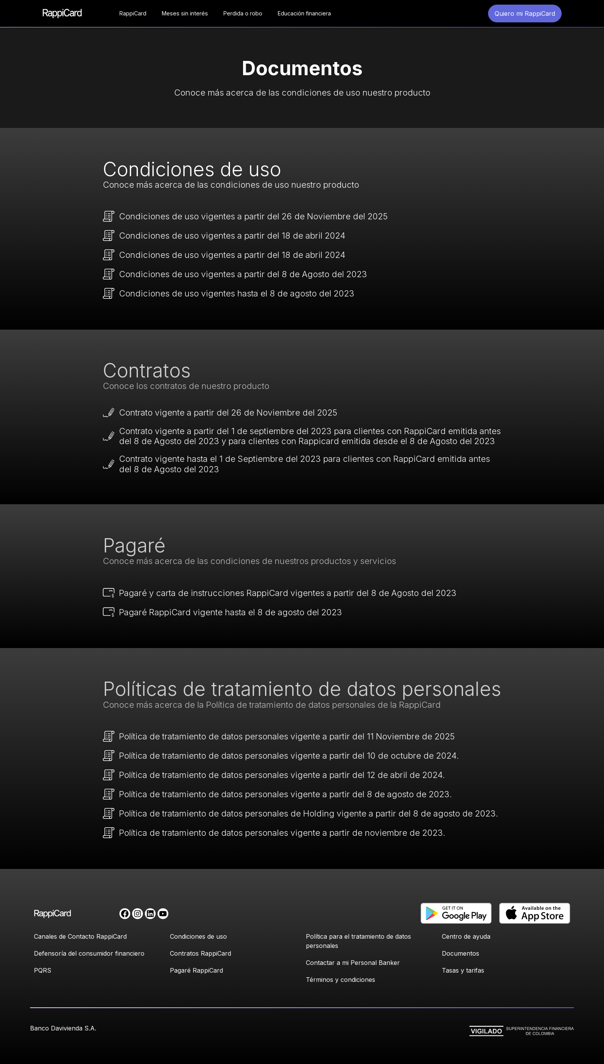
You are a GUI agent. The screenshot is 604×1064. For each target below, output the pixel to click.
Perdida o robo (242, 13)
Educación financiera (304, 13)
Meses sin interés (185, 13)
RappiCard (132, 13)
